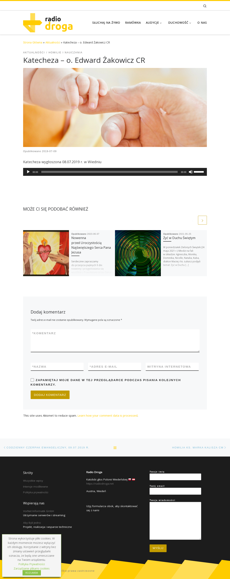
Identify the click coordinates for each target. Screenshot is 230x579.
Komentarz (44, 333)
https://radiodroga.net (100, 483)
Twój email (175, 490)
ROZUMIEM (31, 572)
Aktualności (52, 42)
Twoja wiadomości (175, 519)
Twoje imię (175, 475)
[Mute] (191, 172)
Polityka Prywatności (31, 564)
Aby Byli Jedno (32, 522)
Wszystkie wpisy (33, 480)
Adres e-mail (103, 366)
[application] (115, 172)
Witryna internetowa (169, 366)
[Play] (28, 172)
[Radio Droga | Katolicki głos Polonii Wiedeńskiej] (48, 22)
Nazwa (39, 366)
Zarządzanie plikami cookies (32, 568)
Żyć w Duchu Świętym (179, 238)
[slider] (109, 172)
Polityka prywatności (35, 492)
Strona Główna (32, 42)
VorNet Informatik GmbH (38, 511)
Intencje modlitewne (35, 486)
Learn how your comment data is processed (107, 415)
